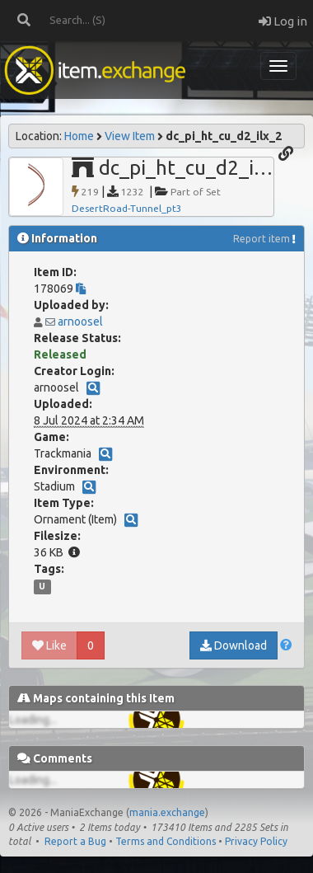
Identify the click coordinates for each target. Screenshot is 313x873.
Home (79, 136)
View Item (130, 136)
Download (233, 645)
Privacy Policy (256, 841)
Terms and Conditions (165, 841)
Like (49, 645)
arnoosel (80, 321)
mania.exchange (167, 812)
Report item (261, 238)
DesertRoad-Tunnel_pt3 (127, 208)
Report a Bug (75, 841)
